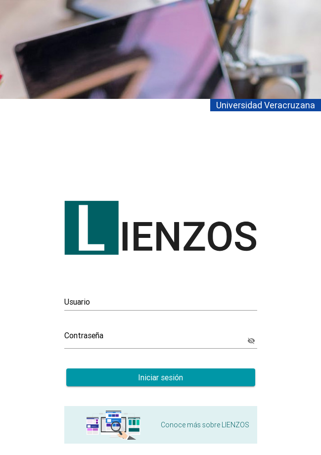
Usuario (77, 302)
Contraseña (83, 335)
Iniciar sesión (160, 377)
